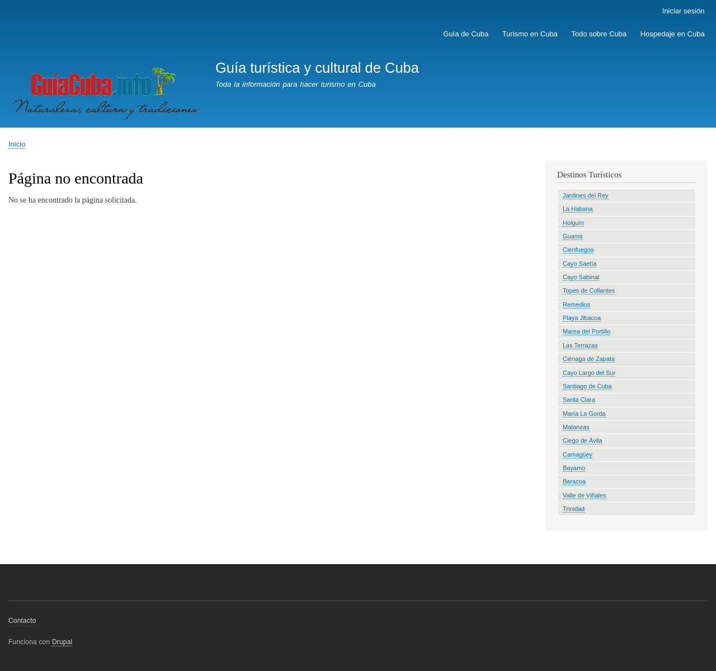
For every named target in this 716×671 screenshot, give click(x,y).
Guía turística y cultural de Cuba (317, 68)
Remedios (576, 304)
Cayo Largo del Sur (589, 372)
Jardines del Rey (586, 195)
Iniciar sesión (683, 11)
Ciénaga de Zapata (589, 358)
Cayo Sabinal (581, 277)
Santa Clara (579, 399)
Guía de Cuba (465, 34)
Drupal (62, 642)
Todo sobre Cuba (598, 34)
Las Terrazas (580, 345)
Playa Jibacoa (582, 318)
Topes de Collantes (589, 290)
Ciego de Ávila (582, 440)
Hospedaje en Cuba (672, 34)
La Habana (578, 208)
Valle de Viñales (584, 495)
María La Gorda (584, 413)
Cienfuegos (578, 249)
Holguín (573, 222)
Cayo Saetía (579, 263)
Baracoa (574, 481)
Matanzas (576, 427)
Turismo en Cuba (530, 34)
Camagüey (577, 454)
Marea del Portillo (586, 331)
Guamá (573, 236)
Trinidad (574, 508)
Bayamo (574, 467)
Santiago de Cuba (587, 386)
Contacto (22, 621)
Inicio (16, 144)
